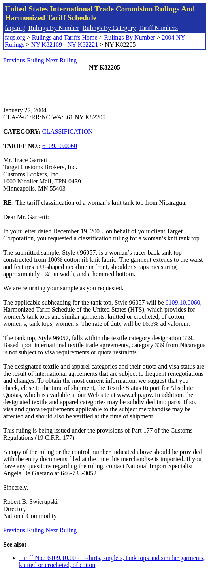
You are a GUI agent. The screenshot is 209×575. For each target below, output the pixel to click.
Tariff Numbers (158, 28)
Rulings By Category (109, 28)
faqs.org (15, 28)
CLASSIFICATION (67, 131)
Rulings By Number (53, 28)
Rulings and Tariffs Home (65, 37)
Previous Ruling (23, 60)
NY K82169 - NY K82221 (64, 44)
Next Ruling (61, 60)
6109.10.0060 (59, 145)
